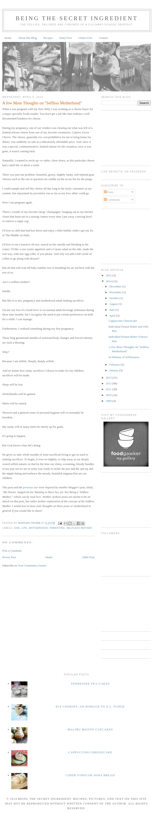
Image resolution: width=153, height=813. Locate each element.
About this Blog (27, 38)
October (114, 298)
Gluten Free (85, 38)
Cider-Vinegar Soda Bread (90, 775)
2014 (109, 281)
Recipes (48, 38)
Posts (109, 192)
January (114, 370)
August (114, 304)
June (112, 309)
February (115, 364)
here (38, 496)
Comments (112, 199)
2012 (109, 383)
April (112, 315)
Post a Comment (12, 550)
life (24, 528)
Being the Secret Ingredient (77, 18)
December (115, 286)
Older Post (88, 557)
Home (8, 38)
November (115, 292)
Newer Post (9, 557)
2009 (109, 401)
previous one (30, 487)
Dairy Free (65, 38)
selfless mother (79, 528)
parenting (57, 528)
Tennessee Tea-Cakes (90, 683)
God (17, 528)
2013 (109, 377)
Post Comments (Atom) (32, 565)
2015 (109, 275)
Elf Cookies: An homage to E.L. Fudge (90, 706)
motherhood (38, 528)
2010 (109, 395)
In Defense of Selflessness (123, 357)
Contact (103, 38)
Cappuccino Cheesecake (122, 320)
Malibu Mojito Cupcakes (90, 729)
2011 (109, 389)
